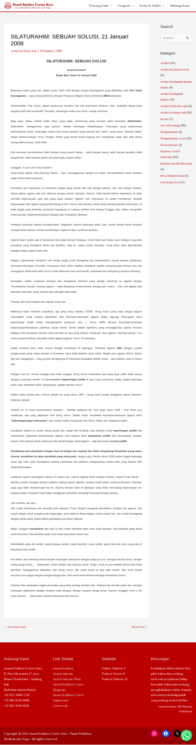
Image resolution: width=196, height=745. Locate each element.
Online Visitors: (113, 669)
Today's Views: (112, 674)
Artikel (164, 63)
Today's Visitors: (113, 679)
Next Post (140, 627)
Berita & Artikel (150, 5)
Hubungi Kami (179, 5)
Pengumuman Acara (174, 150)
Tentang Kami (99, 5)
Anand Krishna (63, 669)
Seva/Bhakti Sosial (173, 193)
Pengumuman (170, 143)
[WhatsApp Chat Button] (186, 735)
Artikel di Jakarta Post (175, 69)
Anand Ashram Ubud (67, 679)
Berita (164, 130)
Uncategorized (170, 199)
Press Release (170, 162)
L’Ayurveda (60, 706)
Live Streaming (171, 137)
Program (124, 5)
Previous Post (15, 627)
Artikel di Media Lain (174, 106)
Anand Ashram (63, 674)
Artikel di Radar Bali (24, 51)
